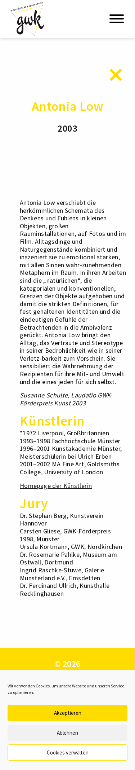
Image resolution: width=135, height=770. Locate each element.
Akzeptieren (67, 712)
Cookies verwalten (68, 752)
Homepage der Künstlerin (56, 485)
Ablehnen (67, 732)
